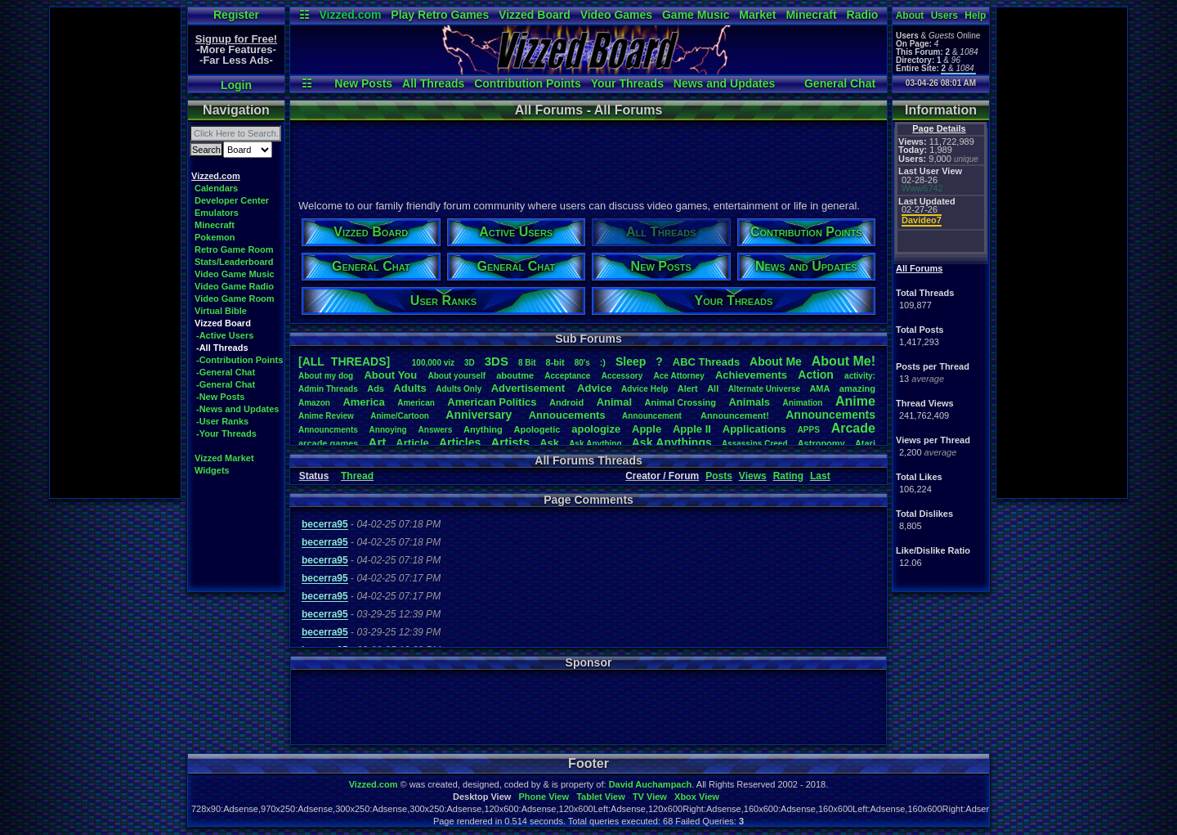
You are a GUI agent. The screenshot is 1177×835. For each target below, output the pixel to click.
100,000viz (433, 362)
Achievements (751, 375)
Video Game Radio (234, 286)
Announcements (830, 414)
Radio (863, 14)
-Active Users (224, 335)
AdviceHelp (644, 388)
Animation (803, 402)
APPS (809, 429)
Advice (594, 388)
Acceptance (567, 375)
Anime (855, 401)
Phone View (543, 796)
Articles (460, 442)
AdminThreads (328, 388)
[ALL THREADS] (344, 361)
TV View (650, 796)
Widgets (212, 470)
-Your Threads (226, 433)
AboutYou (390, 375)
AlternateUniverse (764, 388)
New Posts (363, 83)
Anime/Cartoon (399, 415)
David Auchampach (650, 784)
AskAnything (595, 443)
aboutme (515, 375)
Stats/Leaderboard (234, 262)
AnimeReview (326, 415)
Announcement (653, 415)
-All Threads (222, 347)
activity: (859, 375)
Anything (483, 429)
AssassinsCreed (755, 443)
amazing (857, 388)
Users (944, 15)
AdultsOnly (458, 388)
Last (820, 476)
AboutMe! (843, 361)
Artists (510, 442)
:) (603, 362)
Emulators (217, 213)
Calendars (216, 188)
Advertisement (529, 388)
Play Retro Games (440, 14)
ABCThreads (706, 362)
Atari (865, 443)
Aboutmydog (325, 375)
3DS (496, 361)
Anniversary (478, 414)
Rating (788, 476)
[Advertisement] (115, 252)
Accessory (622, 375)
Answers (435, 429)
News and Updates (724, 83)
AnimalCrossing (680, 402)
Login (236, 85)
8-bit (555, 362)
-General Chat (225, 372)
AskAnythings (672, 442)
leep (630, 361)
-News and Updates (237, 409)
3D (469, 362)
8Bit (527, 362)
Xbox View (696, 796)
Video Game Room (235, 298)
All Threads (433, 83)
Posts (718, 476)
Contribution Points (527, 83)
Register (236, 14)
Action (816, 374)
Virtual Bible (221, 311)
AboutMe (776, 361)
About (910, 15)
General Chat (839, 83)
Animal (614, 402)
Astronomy (821, 443)
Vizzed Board (535, 14)
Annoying (388, 429)
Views (753, 476)
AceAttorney (678, 375)
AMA (819, 388)
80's (582, 362)
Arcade (853, 428)
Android (566, 402)
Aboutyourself (456, 375)
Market (757, 14)
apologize (595, 429)
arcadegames (328, 443)
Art (378, 442)
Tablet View (600, 796)
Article (412, 443)
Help (975, 15)
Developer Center (232, 200)
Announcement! (734, 415)
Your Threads (627, 83)
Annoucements (567, 415)
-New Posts (220, 397)
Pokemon (215, 237)
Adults (409, 388)
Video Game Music (235, 274)
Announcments (328, 429)
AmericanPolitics (491, 402)
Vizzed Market (224, 458)
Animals (749, 402)
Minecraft (810, 14)
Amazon (314, 402)
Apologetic (537, 429)
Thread (357, 476)
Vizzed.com (350, 14)
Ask (549, 443)
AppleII (692, 429)
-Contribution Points (239, 360)
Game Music (695, 14)
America (363, 402)
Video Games (616, 14)
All (712, 388)
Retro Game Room (234, 249)
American (416, 402)
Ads (375, 388)
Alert (688, 388)
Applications (754, 429)
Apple (646, 429)
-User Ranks (222, 421)
